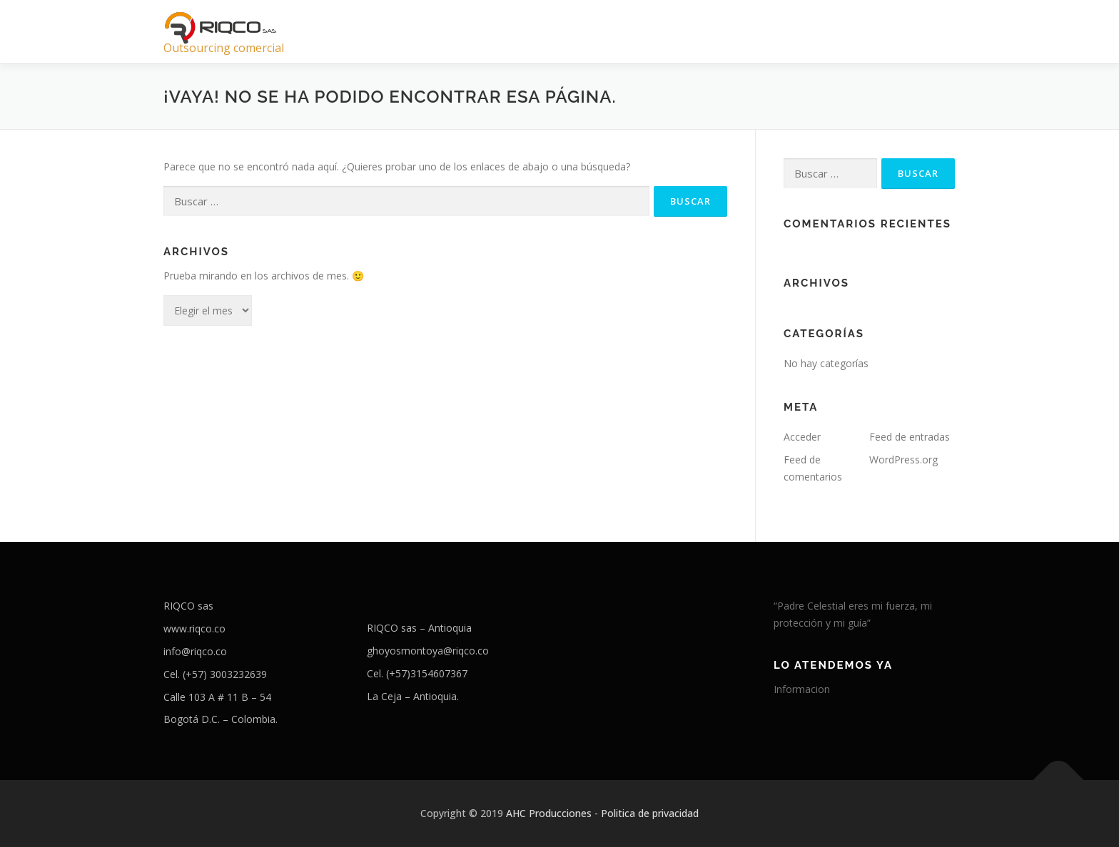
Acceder (802, 436)
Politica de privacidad (650, 813)
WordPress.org (903, 459)
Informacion (802, 689)
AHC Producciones (549, 813)
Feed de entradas (909, 436)
